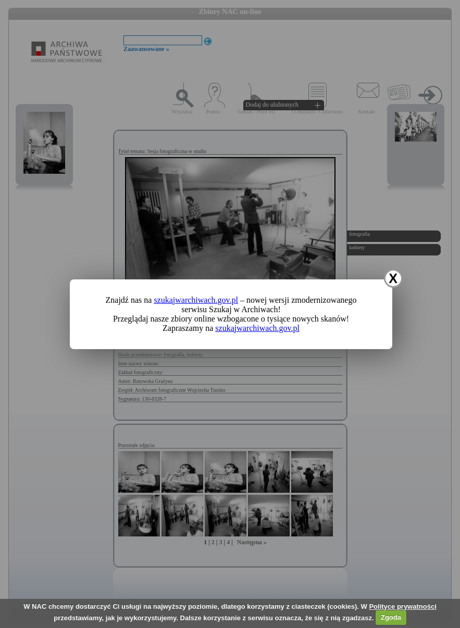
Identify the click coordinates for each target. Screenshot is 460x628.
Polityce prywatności (402, 606)
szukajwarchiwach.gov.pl (196, 300)
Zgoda (391, 617)
